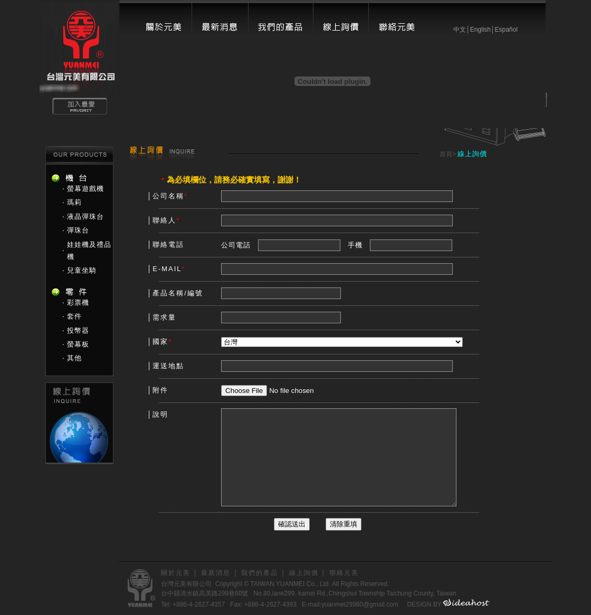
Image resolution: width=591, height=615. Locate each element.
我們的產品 (259, 572)
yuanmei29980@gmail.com (359, 604)
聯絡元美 (344, 572)
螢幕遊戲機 (85, 189)
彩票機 (78, 302)
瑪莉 (74, 202)
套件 (74, 316)
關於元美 (175, 572)
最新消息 (216, 572)
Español (505, 29)
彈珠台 (78, 230)
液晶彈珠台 (85, 216)
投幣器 (78, 330)
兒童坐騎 (82, 270)
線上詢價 (304, 572)
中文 (459, 29)
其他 (74, 358)
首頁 (446, 154)
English (480, 29)
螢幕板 (78, 344)
